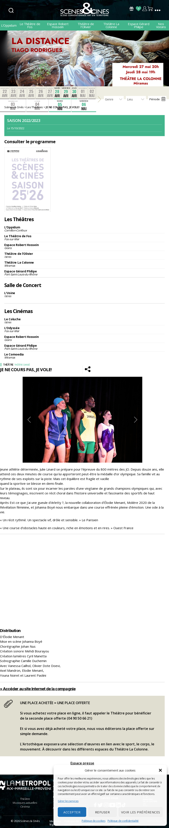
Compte (144, 8)
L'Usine (84, 294)
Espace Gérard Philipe (138, 25)
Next (135, 419)
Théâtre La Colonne (111, 25)
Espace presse (82, 763)
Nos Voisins (161, 25)
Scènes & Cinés (30, 821)
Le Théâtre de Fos (30, 25)
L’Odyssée (84, 329)
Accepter (71, 812)
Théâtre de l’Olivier (86, 25)
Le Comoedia (84, 355)
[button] (160, 770)
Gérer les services (68, 801)
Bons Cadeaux (131, 8)
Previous (29, 419)
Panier (150, 8)
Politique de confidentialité (123, 821)
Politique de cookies (93, 821)
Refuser (102, 812)
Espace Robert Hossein (58, 25)
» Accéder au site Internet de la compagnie (38, 689)
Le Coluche (84, 320)
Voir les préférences (140, 812)
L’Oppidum (9, 25)
